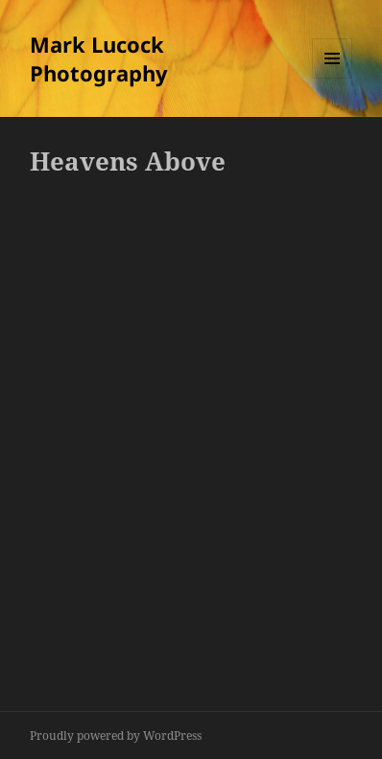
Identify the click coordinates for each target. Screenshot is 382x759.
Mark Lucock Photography (99, 58)
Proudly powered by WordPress (116, 735)
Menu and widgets (332, 78)
